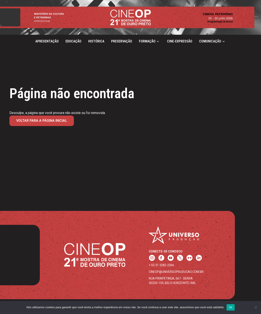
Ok (230, 307)
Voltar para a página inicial (41, 121)
